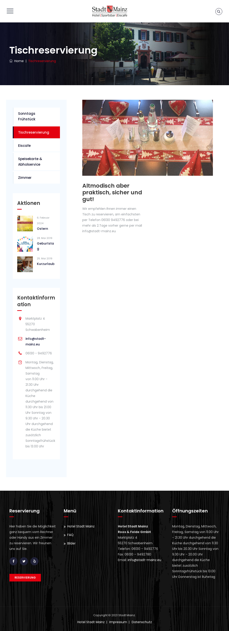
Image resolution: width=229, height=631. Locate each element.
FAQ (70, 535)
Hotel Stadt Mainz (81, 526)
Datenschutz (142, 622)
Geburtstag (45, 246)
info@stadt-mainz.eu (144, 560)
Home (16, 61)
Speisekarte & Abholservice (30, 161)
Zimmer (25, 177)
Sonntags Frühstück (26, 116)
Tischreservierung (33, 132)
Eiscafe (24, 145)
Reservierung (25, 577)
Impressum (118, 622)
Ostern (42, 228)
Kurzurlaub (46, 264)
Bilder (71, 543)
